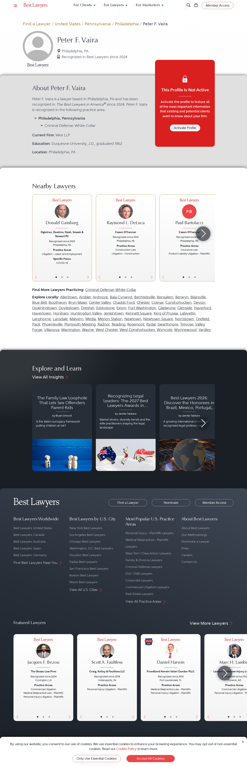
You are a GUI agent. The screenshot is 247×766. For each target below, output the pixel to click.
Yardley (204, 329)
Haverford (202, 308)
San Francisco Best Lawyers (88, 568)
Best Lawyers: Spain (27, 548)
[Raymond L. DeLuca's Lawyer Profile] (126, 213)
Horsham (61, 313)
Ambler (85, 297)
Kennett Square (139, 313)
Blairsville (198, 297)
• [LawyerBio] (62, 277)
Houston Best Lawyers (85, 555)
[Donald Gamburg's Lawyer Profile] (62, 213)
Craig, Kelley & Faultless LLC (107, 671)
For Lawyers (114, 5)
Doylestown (69, 308)
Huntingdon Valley (86, 313)
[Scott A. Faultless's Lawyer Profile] (107, 653)
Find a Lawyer (37, 23)
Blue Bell (39, 302)
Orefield (202, 319)
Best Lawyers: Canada (29, 535)
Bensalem (165, 297)
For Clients (82, 5)
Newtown (132, 319)
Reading (118, 324)
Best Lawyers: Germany (30, 555)
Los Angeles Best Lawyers (87, 535)
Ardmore (100, 297)
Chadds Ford (124, 302)
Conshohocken (178, 302)
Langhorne (41, 319)
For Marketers (148, 5)
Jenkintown (114, 313)
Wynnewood (185, 329)
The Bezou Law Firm (43, 671)
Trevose (186, 324)
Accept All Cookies (150, 758)
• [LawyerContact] (68, 277)
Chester (143, 302)
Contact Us (189, 562)
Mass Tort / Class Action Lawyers (148, 553)
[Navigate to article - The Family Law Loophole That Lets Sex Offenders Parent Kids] (62, 427)
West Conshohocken (137, 329)
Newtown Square (158, 319)
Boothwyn (58, 302)
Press (185, 548)
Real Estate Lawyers (139, 594)
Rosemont (135, 324)
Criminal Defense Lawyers (144, 567)
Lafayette (187, 313)
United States (68, 23)
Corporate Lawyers (139, 580)
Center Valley (100, 302)
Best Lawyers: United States (32, 528)
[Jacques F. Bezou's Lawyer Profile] (43, 653)
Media (90, 319)
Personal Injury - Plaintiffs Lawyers (150, 533)
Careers (186, 555)
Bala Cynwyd (121, 297)
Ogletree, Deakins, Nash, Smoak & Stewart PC (62, 234)
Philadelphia (127, 23)
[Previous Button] (35, 237)
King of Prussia (166, 313)
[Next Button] (89, 237)
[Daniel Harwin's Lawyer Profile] (171, 653)
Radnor (104, 324)
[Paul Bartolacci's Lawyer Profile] (189, 213)
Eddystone (105, 308)
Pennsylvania (98, 23)
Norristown (184, 319)
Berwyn (182, 297)
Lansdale (60, 319)
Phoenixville (52, 324)
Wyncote (164, 329)
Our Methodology (194, 535)
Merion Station (110, 319)
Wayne (88, 329)
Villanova (51, 329)
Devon (199, 302)
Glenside (184, 308)
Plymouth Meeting (80, 324)
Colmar (158, 302)
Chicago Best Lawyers (84, 541)
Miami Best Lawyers (83, 582)
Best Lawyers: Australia (29, 541)
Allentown (68, 297)
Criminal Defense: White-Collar (110, 290)
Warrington (70, 329)
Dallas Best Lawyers (83, 562)
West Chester (107, 329)
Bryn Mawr (77, 302)
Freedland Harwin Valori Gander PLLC (171, 671)
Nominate (171, 503)
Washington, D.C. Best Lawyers (91, 548)
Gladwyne (166, 308)
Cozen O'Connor (125, 232)
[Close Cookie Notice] (243, 741)
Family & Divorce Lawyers (144, 560)
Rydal (151, 324)
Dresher (87, 308)
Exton (121, 308)
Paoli (36, 324)
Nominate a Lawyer (195, 541)
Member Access (214, 503)
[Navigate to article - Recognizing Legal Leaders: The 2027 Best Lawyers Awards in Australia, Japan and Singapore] (126, 427)
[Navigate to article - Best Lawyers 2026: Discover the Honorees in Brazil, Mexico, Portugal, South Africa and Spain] (189, 427)
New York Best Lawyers (85, 528)
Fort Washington (142, 308)
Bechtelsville (144, 297)
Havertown (41, 313)
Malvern (76, 319)
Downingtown (44, 308)
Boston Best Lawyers (84, 575)
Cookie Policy (126, 749)
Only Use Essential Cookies (96, 758)
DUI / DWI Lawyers (139, 573)
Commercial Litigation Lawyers (147, 587)
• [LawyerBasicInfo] (56, 277)
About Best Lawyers (195, 528)
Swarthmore (168, 324)
